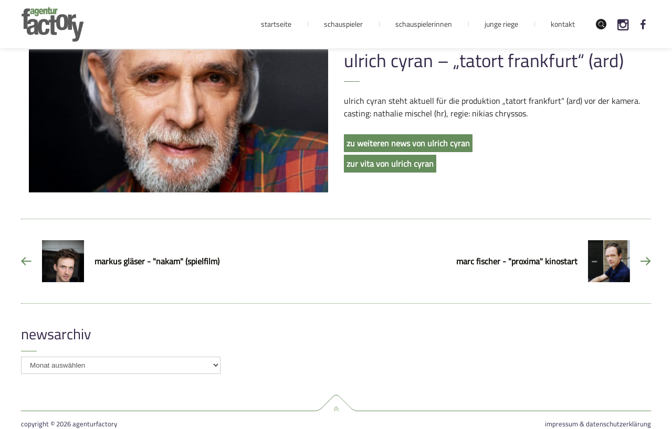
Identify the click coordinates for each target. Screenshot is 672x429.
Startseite (276, 23)
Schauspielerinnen (423, 23)
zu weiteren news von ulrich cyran (408, 143)
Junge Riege (501, 23)
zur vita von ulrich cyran (390, 163)
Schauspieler (343, 23)
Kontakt (563, 23)
